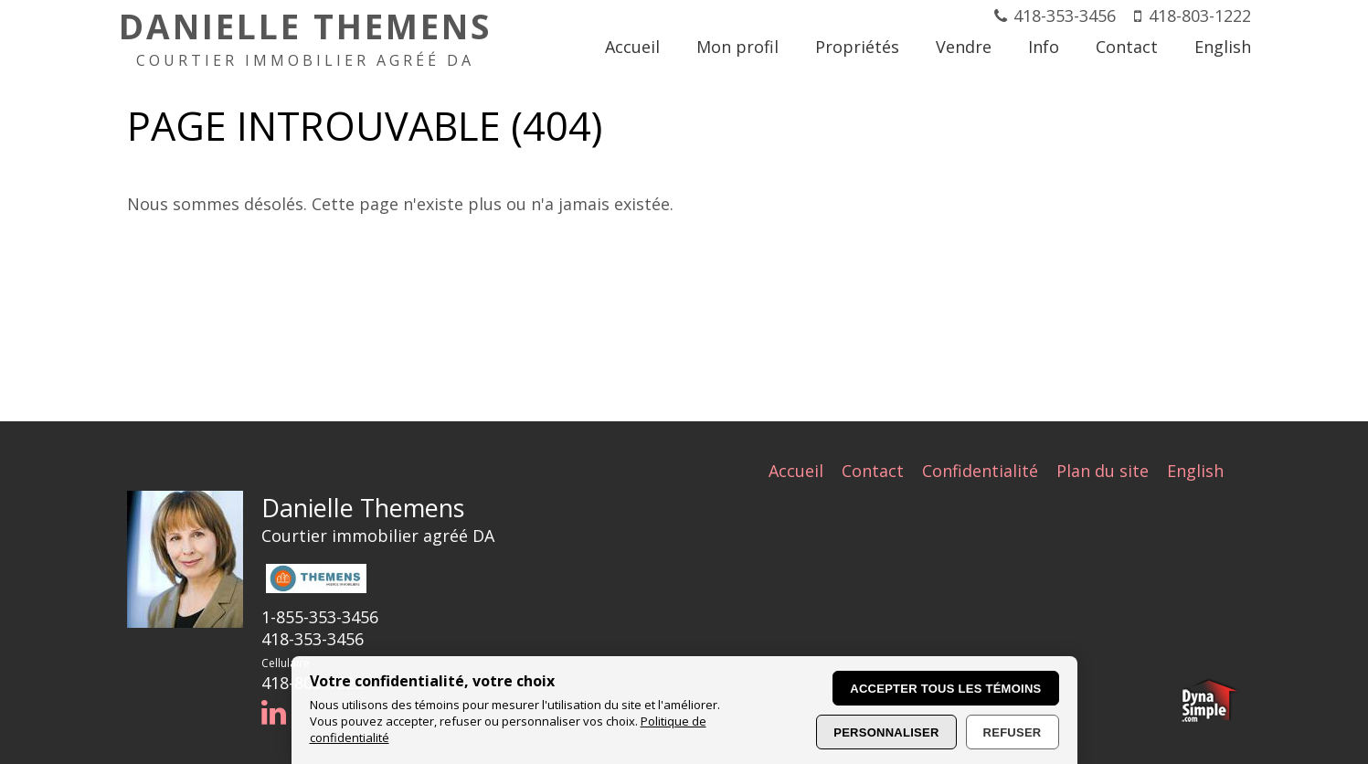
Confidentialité (980, 471)
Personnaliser (886, 732)
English (1195, 471)
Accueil (796, 471)
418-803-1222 (1200, 16)
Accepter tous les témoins (945, 688)
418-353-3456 (1064, 16)
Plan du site (1102, 471)
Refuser (1012, 732)
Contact (873, 471)
